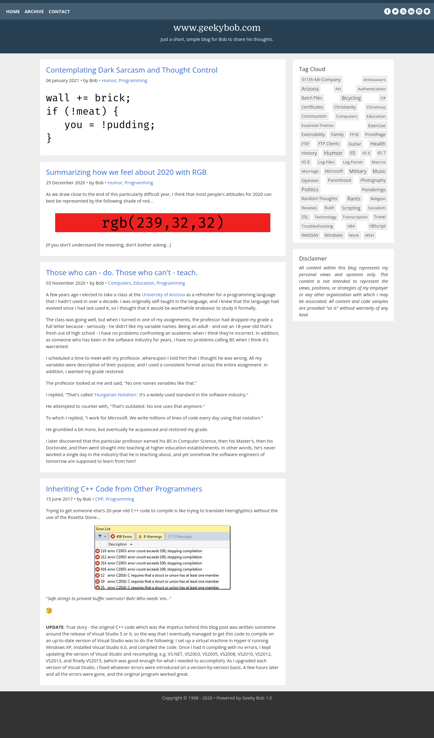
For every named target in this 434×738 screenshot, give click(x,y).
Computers (119, 283)
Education (143, 283)
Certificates (312, 107)
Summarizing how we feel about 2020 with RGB (126, 172)
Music (379, 171)
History (309, 153)
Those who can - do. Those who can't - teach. (122, 272)
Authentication (372, 89)
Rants (354, 198)
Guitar (354, 144)
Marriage (309, 171)
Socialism (377, 208)
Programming (133, 80)
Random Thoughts (319, 198)
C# (383, 98)
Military (358, 171)
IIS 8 (305, 162)
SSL (304, 217)
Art (338, 89)
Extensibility (313, 134)
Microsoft (334, 171)
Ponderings (374, 189)
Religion (378, 198)
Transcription (355, 217)
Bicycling (351, 98)
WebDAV (309, 235)
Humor (109, 80)
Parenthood (339, 180)
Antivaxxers (375, 79)
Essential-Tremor (317, 125)
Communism (314, 116)
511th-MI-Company (321, 79)
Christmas (376, 107)
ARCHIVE (34, 11)
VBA (351, 226)
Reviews (309, 208)
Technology (325, 217)
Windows (334, 235)
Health (378, 143)
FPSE (354, 134)
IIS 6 (366, 153)
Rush (329, 208)
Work (354, 235)
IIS (352, 152)
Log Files (326, 162)
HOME (13, 11)
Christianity (345, 107)
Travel (380, 217)
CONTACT (59, 11)
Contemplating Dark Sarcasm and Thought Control (132, 70)
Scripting (351, 208)
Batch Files (311, 98)
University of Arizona (163, 294)
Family (337, 134)
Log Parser (353, 162)
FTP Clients (329, 143)
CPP (99, 499)
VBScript (377, 226)
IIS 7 (381, 153)
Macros (379, 162)
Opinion (309, 180)
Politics (309, 189)
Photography (373, 180)
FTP (305, 144)
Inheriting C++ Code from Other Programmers (124, 489)
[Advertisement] (217, 719)
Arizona (309, 88)
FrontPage (375, 134)
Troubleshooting (317, 226)
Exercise (377, 125)
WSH (369, 235)
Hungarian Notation (115, 394)
